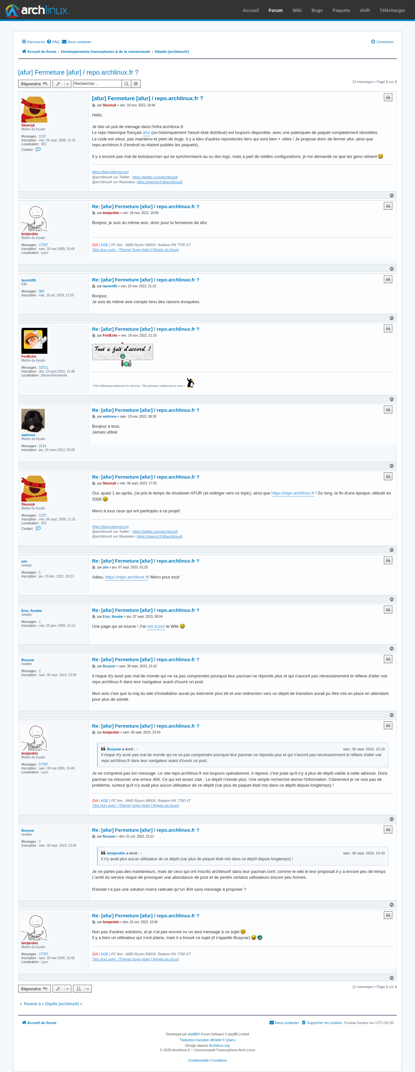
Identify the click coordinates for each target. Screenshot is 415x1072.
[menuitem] (52, 42)
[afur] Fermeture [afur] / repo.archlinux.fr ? (78, 72)
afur (146, 132)
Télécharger (392, 10)
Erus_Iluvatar (31, 611)
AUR (365, 10)
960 (41, 291)
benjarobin (29, 234)
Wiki (297, 10)
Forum (276, 10)
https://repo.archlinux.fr (292, 493)
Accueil (251, 10)
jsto (24, 561)
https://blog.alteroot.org (110, 172)
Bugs (317, 10)
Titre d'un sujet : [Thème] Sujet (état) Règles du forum (135, 250)
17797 (43, 245)
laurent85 (28, 280)
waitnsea (28, 435)
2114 (42, 446)
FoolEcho (28, 356)
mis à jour (156, 626)
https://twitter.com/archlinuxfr (155, 177)
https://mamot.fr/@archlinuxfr (160, 182)
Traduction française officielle (200, 1040)
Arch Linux (35, 9)
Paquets (341, 10)
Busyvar (27, 660)
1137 (42, 136)
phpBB (192, 1034)
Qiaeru (230, 1040)
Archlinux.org (219, 1045)
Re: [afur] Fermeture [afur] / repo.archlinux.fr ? (145, 206)
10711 (43, 367)
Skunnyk (28, 125)
